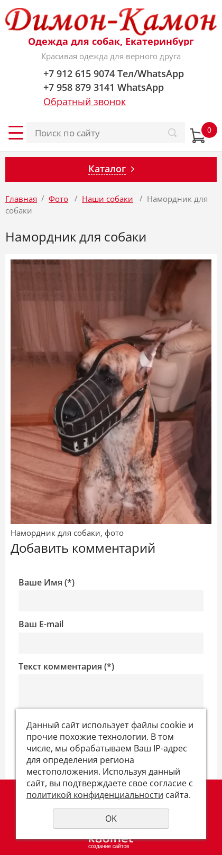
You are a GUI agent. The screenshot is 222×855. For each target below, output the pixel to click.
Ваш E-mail (40, 624)
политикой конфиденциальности (94, 795)
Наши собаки (107, 198)
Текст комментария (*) (66, 667)
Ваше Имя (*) (46, 583)
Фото (58, 198)
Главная (21, 198)
